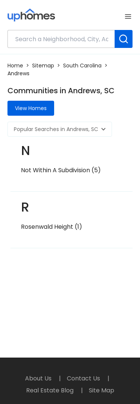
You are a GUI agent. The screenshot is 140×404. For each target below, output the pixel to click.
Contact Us (84, 378)
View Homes (31, 108)
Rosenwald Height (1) (51, 226)
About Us (39, 378)
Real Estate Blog (50, 390)
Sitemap (43, 65)
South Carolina (82, 65)
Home (15, 65)
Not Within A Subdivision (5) (61, 170)
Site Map (101, 390)
